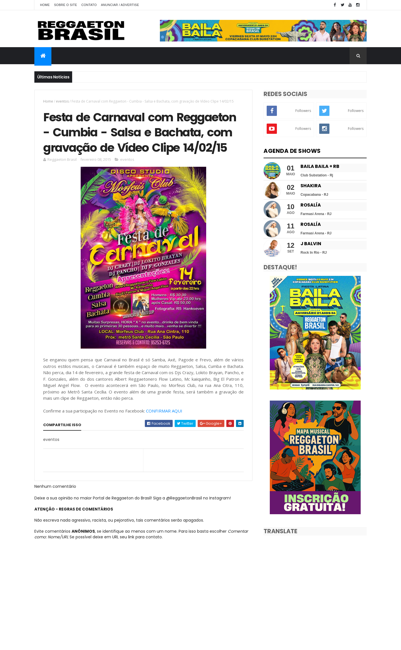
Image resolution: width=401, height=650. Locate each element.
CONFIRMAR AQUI (164, 411)
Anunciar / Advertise (120, 5)
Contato (89, 5)
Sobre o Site (65, 5)
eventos (62, 101)
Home (45, 5)
